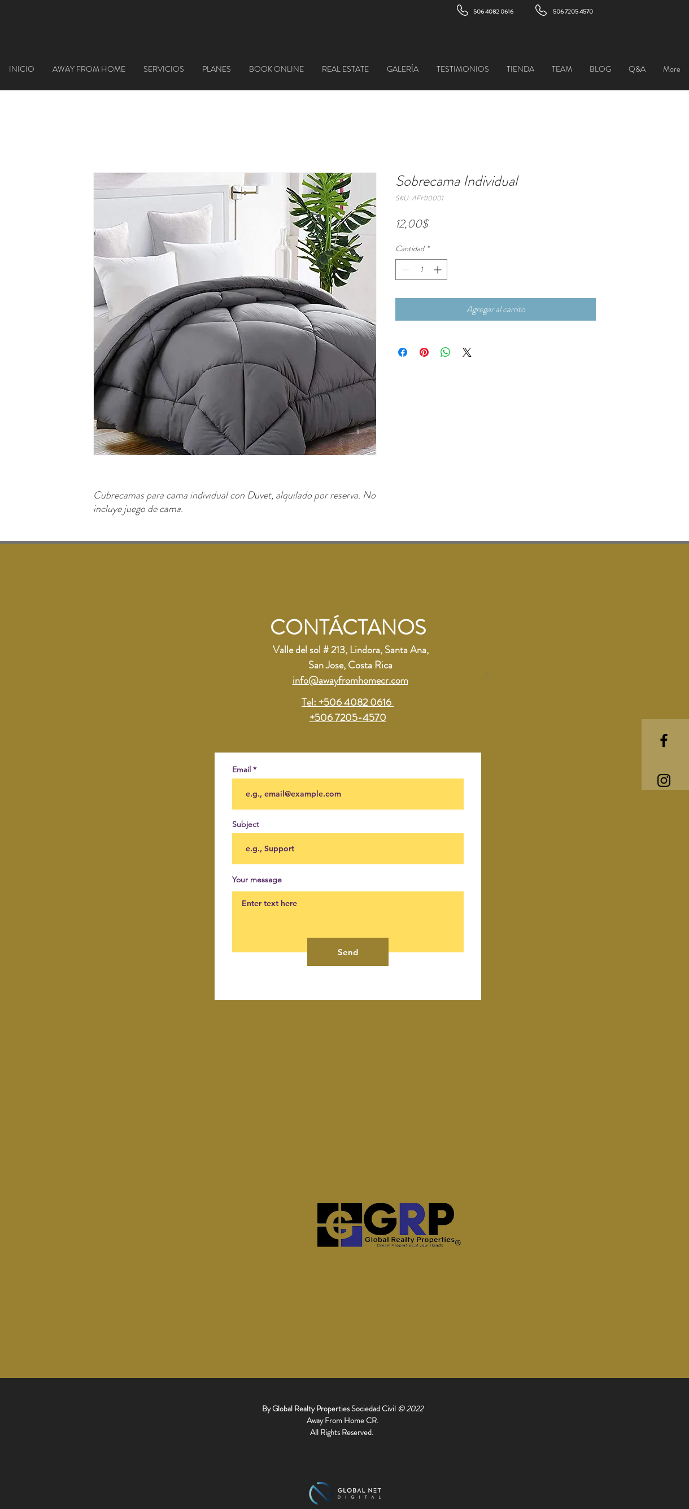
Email (241, 769)
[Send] (348, 952)
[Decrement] (404, 269)
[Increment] (438, 269)
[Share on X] (467, 352)
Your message (257, 879)
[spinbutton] (421, 269)
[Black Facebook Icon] (664, 740)
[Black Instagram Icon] (664, 780)
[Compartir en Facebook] (402, 352)
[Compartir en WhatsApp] (445, 352)
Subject (245, 824)
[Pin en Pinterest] (424, 352)
